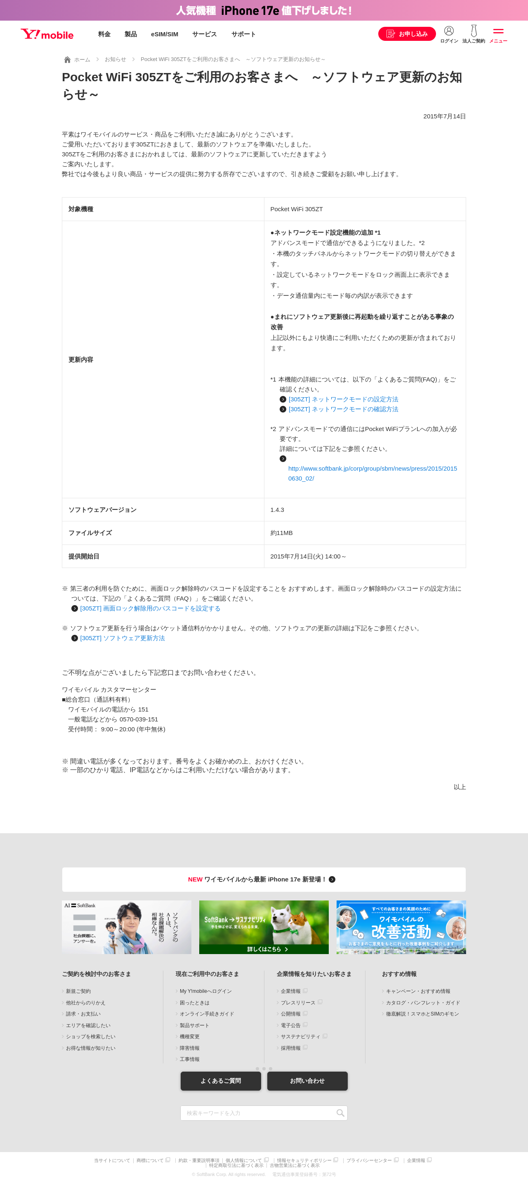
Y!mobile (47, 34)
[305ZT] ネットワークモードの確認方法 (343, 408)
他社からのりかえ (86, 1002)
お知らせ (115, 59)
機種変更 (190, 1036)
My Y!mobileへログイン (206, 991)
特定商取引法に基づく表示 (236, 1165)
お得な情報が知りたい (91, 1048)
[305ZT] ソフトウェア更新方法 (122, 637)
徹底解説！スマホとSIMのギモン (422, 1014)
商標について (150, 1160)
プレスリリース (298, 1002)
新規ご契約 (78, 991)
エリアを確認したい (88, 1025)
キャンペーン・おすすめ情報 (418, 991)
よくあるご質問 (220, 1080)
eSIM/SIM (164, 34)
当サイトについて (112, 1160)
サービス (204, 34)
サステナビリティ (301, 1036)
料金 (104, 34)
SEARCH (340, 1112)
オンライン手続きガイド (207, 1014)
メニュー (498, 40)
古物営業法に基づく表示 (295, 1165)
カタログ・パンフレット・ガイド (423, 1002)
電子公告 (291, 1025)
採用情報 (291, 1048)
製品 (131, 34)
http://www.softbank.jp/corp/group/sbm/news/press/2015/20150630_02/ (372, 473)
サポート (243, 34)
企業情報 (291, 991)
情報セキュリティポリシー (304, 1160)
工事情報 (190, 1059)
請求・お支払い (83, 1014)
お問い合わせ (307, 1080)
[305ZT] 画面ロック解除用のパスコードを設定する (150, 608)
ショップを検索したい (91, 1036)
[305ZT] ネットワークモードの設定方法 (343, 399)
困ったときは (195, 1002)
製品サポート (195, 1025)
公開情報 (291, 1014)
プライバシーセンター (369, 1160)
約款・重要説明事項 (199, 1160)
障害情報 (190, 1048)
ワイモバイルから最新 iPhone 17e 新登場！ (263, 879)
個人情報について (244, 1160)
